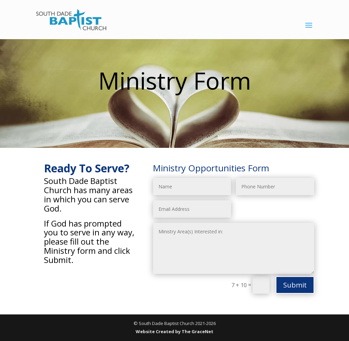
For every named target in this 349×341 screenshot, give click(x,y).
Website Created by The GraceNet (174, 331)
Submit (295, 285)
